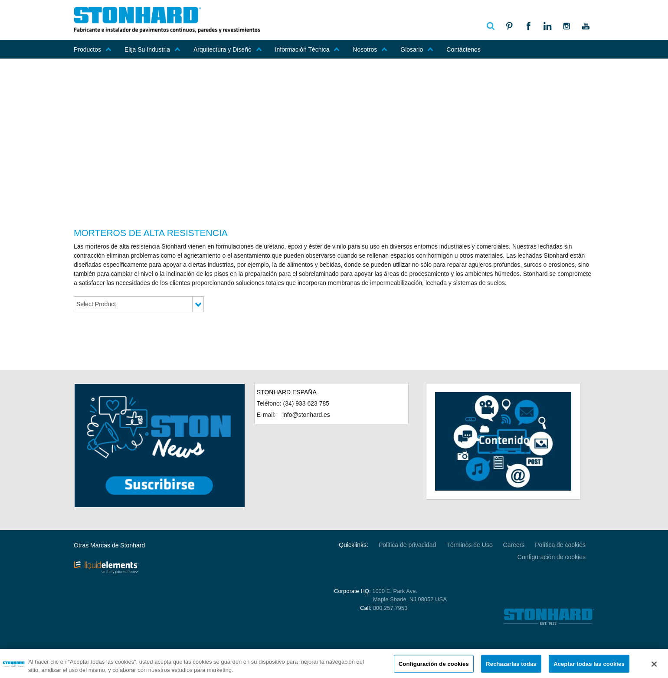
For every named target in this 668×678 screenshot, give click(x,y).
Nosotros (370, 49)
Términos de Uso (469, 544)
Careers (514, 544)
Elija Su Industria (152, 49)
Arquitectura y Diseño (227, 49)
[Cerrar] (654, 666)
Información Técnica (307, 49)
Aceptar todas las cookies (589, 666)
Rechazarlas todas (511, 666)
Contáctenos (463, 49)
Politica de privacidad (407, 544)
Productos (92, 49)
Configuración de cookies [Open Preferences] (551, 557)
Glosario (416, 49)
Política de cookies (560, 544)
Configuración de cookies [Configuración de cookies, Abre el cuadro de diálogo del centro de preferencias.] (434, 666)
